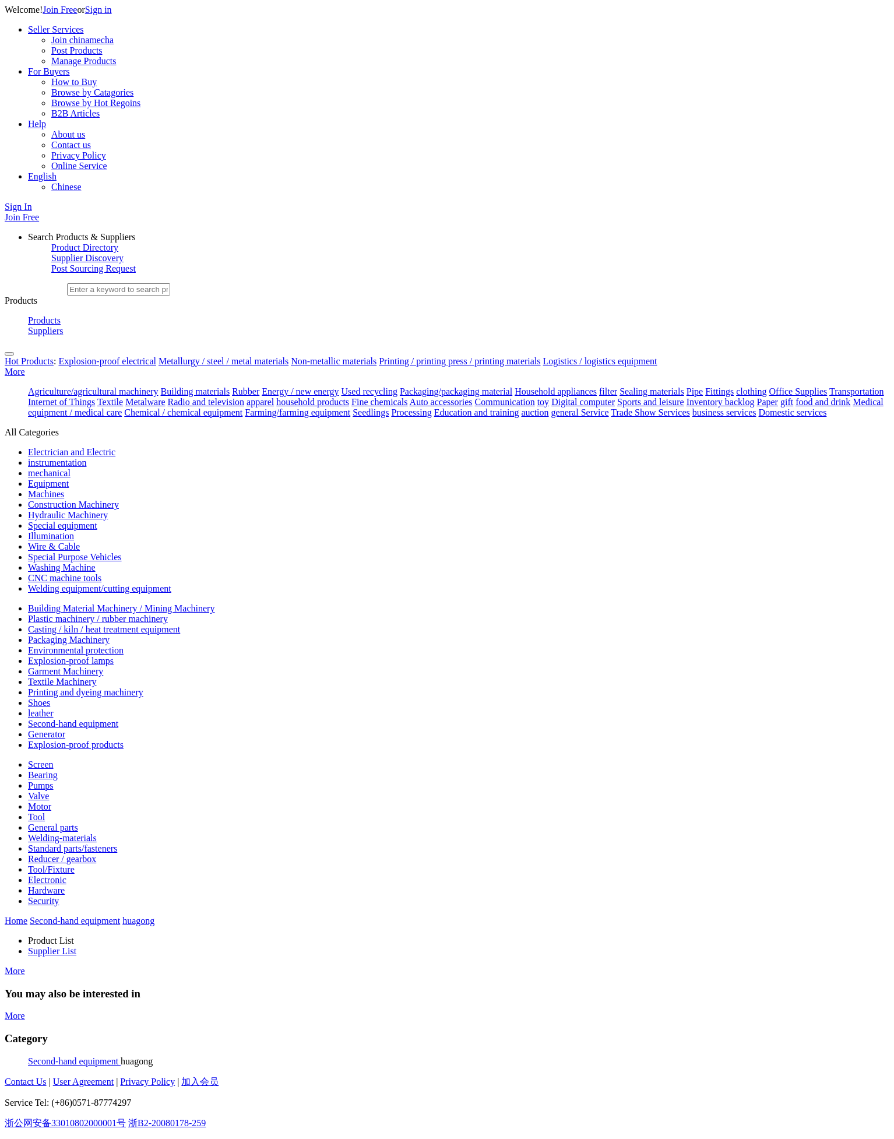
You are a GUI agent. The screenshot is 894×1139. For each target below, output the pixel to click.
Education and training (476, 412)
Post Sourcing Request (93, 268)
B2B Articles (75, 113)
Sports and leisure (650, 402)
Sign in (98, 10)
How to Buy (74, 82)
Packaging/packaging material (456, 391)
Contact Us (26, 1082)
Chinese (66, 187)
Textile (110, 402)
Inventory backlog (721, 402)
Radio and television (206, 402)
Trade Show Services (650, 412)
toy (543, 402)
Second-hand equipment (74, 1061)
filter (608, 391)
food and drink (823, 402)
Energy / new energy (300, 391)
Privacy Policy (78, 155)
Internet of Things (61, 402)
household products (312, 402)
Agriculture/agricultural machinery (93, 391)
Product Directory (84, 247)
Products (44, 320)
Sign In (18, 207)
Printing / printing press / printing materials (459, 361)
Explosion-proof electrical (107, 361)
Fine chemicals (379, 402)
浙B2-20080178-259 (167, 1123)
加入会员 (200, 1082)
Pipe (695, 391)
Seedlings (371, 412)
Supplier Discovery (87, 258)
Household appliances (556, 391)
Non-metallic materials (333, 361)
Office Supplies (798, 391)
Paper (767, 402)
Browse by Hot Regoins (95, 103)
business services (724, 412)
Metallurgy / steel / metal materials (223, 361)
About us (68, 134)
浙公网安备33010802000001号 (65, 1123)
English (42, 176)
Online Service (79, 166)
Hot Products (29, 361)
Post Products (77, 50)
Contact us (71, 145)
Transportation (856, 391)
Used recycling (369, 391)
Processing (411, 412)
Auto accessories (441, 402)
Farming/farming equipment (297, 412)
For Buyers (49, 71)
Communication (505, 402)
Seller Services (56, 29)
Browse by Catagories (92, 92)
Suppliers (45, 331)
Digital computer (583, 402)
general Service (580, 412)
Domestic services (793, 412)
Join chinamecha (82, 40)
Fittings (719, 391)
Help (37, 124)
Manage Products (84, 61)
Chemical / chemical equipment (183, 412)
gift (786, 402)
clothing (751, 391)
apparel (260, 402)
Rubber (245, 391)
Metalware (145, 402)
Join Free (60, 10)
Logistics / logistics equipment (600, 361)
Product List (51, 940)
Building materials (195, 391)
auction (534, 412)
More (15, 372)
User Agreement (83, 1082)
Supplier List (52, 951)
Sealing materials (652, 391)
